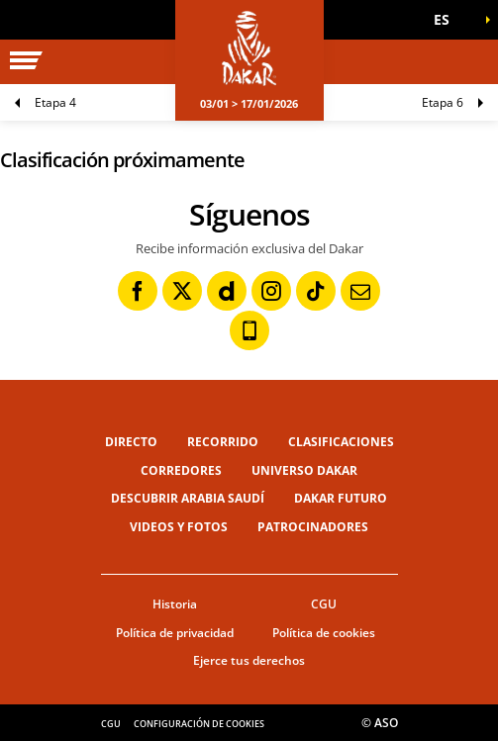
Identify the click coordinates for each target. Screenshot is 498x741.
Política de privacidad (175, 632)
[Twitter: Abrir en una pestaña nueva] (182, 291)
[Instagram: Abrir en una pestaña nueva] (271, 291)
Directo (131, 441)
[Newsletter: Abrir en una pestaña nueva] (360, 291)
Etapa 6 (442, 102)
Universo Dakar (304, 470)
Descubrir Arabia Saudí (187, 498)
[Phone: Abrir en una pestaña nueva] (249, 330)
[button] (448, 20)
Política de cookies (323, 632)
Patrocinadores (312, 526)
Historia (174, 604)
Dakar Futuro (340, 498)
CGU (324, 604)
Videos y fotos (179, 526)
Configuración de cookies (199, 723)
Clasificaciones (341, 441)
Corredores (181, 470)
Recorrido (222, 441)
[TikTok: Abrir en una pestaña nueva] (316, 291)
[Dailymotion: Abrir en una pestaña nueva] (227, 291)
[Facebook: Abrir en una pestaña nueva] (137, 291)
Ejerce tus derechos (249, 660)
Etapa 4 (55, 102)
